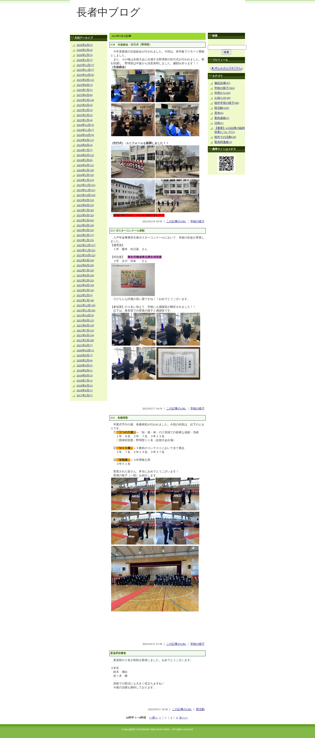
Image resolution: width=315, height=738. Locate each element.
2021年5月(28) (85, 340)
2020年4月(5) (85, 365)
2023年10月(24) (86, 195)
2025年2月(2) (85, 115)
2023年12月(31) (86, 185)
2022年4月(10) (85, 285)
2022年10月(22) (86, 255)
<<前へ (153, 717)
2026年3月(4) (85, 50)
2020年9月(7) (85, 355)
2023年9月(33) (85, 200)
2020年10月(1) (85, 350)
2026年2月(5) (85, 55)
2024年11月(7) (85, 130)
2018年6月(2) (85, 385)
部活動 (200, 709)
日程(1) (218, 123)
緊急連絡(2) (221, 118)
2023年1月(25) (85, 240)
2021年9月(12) (85, 320)
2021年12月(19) (86, 305)
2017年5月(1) (85, 395)
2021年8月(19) (85, 325)
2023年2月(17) (85, 235)
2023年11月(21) (86, 190)
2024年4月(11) (85, 165)
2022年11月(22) (86, 250)
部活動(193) (221, 108)
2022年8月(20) (85, 265)
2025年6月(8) (85, 95)
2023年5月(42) (85, 220)
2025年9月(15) (85, 80)
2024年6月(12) (85, 155)
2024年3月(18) (85, 170)
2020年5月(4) (85, 360)
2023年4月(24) (85, 225)
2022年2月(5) (85, 295)
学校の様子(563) (224, 88)
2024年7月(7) (85, 150)
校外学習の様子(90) (226, 102)
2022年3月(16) (85, 290)
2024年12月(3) (85, 125)
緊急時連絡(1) (223, 142)
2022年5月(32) (85, 280)
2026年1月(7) (85, 60)
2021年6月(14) (85, 335)
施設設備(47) (222, 83)
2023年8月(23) (85, 205)
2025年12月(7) (85, 65)
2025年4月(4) (85, 105)
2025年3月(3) (85, 110)
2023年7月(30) (85, 210)
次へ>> (183, 717)
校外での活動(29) (225, 137)
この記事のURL (176, 221)
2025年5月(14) (85, 100)
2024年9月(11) (85, 140)
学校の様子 (197, 221)
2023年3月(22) (85, 230)
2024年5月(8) (85, 160)
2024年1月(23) (85, 180)
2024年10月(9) (85, 135)
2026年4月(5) (85, 45)
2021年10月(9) (85, 315)
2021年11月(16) (86, 310)
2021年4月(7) (85, 345)
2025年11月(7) (85, 69)
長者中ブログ (108, 12)
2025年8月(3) (85, 85)
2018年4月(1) (85, 390)
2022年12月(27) (86, 245)
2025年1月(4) (85, 120)
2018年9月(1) (85, 370)
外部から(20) (222, 92)
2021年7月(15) (85, 330)
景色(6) (218, 113)
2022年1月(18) (85, 300)
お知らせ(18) (222, 97)
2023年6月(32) (85, 215)
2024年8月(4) (85, 145)
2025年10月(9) (85, 75)
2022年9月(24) (85, 260)
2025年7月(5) (85, 90)
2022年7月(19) (85, 270)
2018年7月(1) (85, 380)
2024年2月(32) (85, 175)
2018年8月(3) (85, 375)
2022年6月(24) (85, 275)
